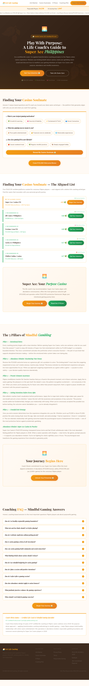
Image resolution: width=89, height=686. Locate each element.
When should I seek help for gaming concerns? (44, 597)
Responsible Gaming (60, 659)
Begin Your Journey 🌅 (35, 303)
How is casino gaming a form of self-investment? (44, 542)
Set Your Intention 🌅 (32, 73)
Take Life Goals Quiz (57, 73)
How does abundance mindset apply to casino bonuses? (44, 583)
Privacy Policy (58, 652)
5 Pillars (55, 3)
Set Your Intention (76, 216)
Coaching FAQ (63, 3)
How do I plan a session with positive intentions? (44, 570)
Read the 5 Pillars (57, 303)
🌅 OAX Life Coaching (10, 3)
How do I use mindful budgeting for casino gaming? (44, 563)
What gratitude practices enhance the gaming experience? (44, 590)
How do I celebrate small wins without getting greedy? (44, 535)
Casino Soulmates (45, 3)
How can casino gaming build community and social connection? (44, 549)
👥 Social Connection (72, 121)
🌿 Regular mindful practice (38, 144)
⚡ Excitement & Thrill (53, 121)
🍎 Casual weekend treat (16, 144)
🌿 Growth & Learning (15, 121)
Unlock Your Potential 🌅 (44, 478)
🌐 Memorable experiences (64, 133)
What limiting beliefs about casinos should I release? (44, 556)
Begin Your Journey (78, 3)
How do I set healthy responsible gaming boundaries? (44, 521)
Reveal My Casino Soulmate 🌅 (44, 152)
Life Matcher (34, 3)
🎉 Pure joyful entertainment (17, 133)
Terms (55, 655)
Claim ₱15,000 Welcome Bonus (44, 163)
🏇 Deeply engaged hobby (60, 144)
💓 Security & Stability (34, 121)
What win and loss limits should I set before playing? (44, 528)
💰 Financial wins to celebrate (41, 133)
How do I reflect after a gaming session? (44, 576)
